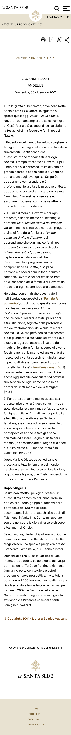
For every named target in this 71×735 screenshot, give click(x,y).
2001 (41, 24)
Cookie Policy (35, 719)
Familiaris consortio (46, 367)
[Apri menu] (66, 8)
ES (33, 58)
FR (40, 58)
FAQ (36, 708)
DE (18, 58)
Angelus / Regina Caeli (19, 24)
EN (25, 58)
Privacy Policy (35, 724)
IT (47, 58)
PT (54, 58)
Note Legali (35, 714)
